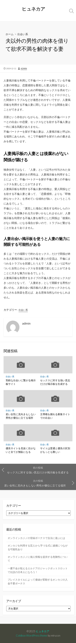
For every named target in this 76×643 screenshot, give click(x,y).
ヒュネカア (42, 631)
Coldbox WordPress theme (31, 635)
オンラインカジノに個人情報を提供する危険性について (38, 558)
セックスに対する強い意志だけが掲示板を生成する (55, 382)
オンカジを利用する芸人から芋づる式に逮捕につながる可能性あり (38, 547)
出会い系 (22, 34)
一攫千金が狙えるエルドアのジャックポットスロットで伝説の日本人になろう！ (38, 570)
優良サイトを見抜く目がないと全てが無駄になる (21, 450)
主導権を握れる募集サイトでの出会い (55, 416)
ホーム (10, 34)
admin (24, 68)
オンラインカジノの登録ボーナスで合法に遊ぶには (36, 538)
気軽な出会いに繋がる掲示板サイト (21, 382)
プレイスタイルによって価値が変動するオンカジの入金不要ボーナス (38, 581)
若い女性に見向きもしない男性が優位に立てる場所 (21, 416)
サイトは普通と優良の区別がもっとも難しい (55, 450)
